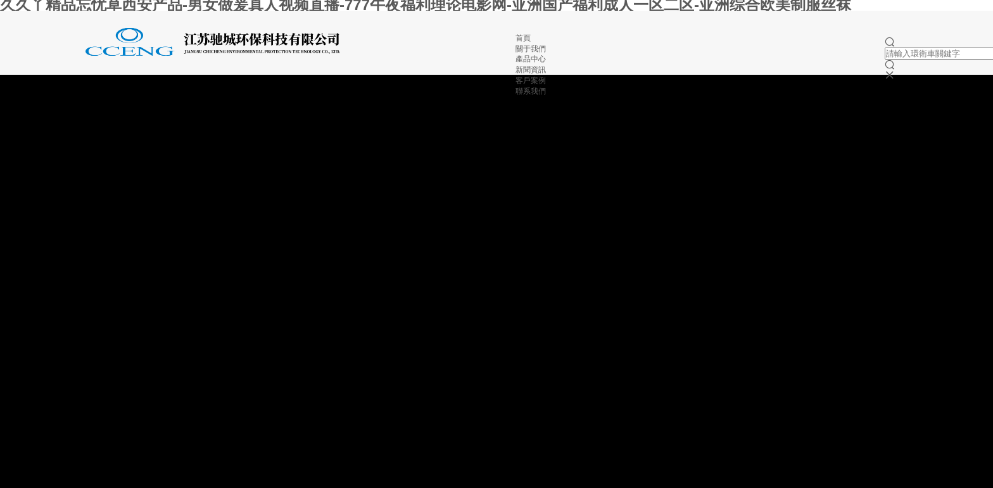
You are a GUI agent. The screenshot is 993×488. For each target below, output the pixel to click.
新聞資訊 (530, 69)
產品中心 (530, 59)
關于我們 (530, 48)
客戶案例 (530, 80)
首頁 (523, 38)
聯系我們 (530, 91)
